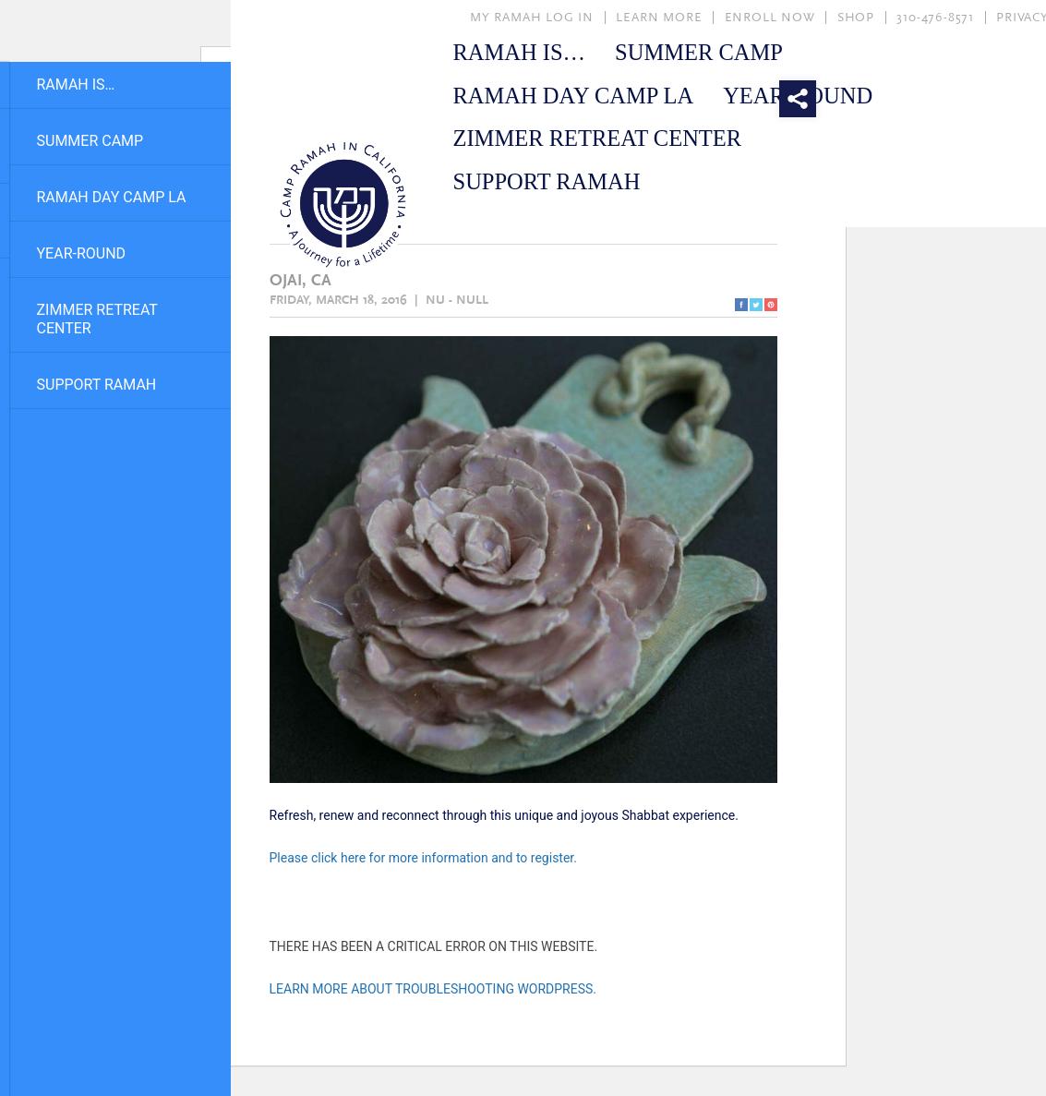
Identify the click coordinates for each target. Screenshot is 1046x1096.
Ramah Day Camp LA (111, 197)
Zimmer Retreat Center (97, 319)
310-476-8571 (935, 17)
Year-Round (81, 253)
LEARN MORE (659, 17)
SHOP (855, 17)
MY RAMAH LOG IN (532, 17)
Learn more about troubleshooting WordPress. (433, 989)
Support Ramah (97, 384)
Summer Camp (90, 141)
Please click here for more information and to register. (423, 857)
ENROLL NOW (770, 17)
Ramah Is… (76, 84)
